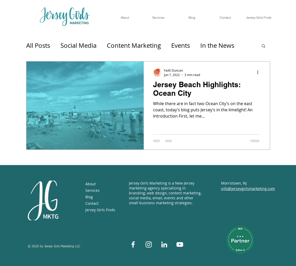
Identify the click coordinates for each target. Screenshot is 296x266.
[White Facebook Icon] (133, 244)
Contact (92, 203)
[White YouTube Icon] (180, 244)
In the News (217, 45)
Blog (89, 196)
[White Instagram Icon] (148, 244)
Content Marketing (134, 45)
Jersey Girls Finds (99, 209)
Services (92, 190)
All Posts (38, 45)
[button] (263, 46)
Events (180, 45)
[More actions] (260, 72)
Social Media (78, 45)
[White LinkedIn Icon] (164, 244)
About (90, 183)
